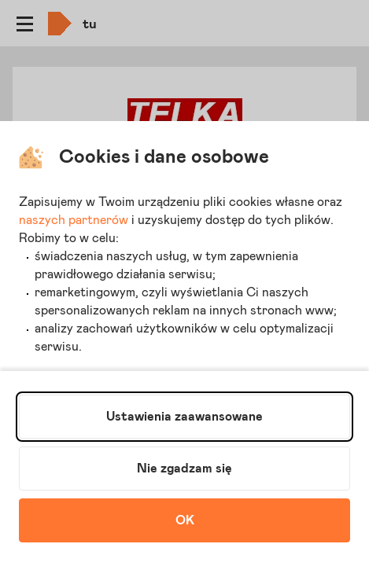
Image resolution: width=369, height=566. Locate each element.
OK (184, 520)
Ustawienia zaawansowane (184, 416)
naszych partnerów (73, 220)
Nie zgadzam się (184, 468)
